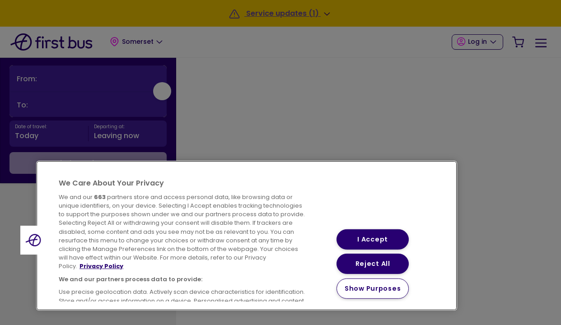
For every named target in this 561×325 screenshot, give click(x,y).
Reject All (372, 263)
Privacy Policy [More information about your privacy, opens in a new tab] (101, 266)
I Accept (372, 238)
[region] (246, 236)
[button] (34, 240)
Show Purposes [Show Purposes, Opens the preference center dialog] (373, 288)
